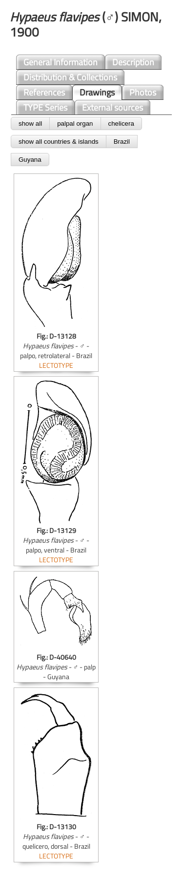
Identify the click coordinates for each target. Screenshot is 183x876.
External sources (112, 107)
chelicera (121, 123)
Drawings (97, 92)
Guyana (30, 159)
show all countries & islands (59, 141)
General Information (60, 62)
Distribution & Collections (70, 77)
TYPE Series (45, 107)
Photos (142, 92)
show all (30, 123)
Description (133, 62)
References (44, 92)
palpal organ (75, 123)
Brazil (122, 141)
